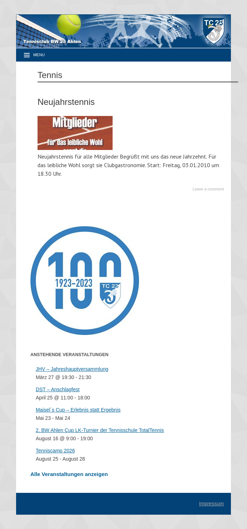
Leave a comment (208, 189)
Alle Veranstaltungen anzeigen (69, 474)
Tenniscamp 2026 (55, 450)
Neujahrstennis (66, 102)
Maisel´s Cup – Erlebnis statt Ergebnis (78, 410)
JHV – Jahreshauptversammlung (72, 369)
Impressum (211, 503)
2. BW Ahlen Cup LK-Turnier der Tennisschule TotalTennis (100, 430)
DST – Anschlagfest (58, 389)
